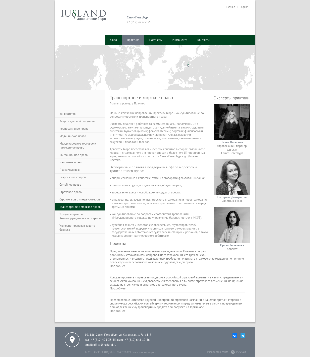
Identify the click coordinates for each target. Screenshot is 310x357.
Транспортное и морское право (80, 207)
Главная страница (120, 103)
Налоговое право (70, 162)
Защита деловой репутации (77, 121)
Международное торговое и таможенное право (77, 145)
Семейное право (70, 184)
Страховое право (70, 192)
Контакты (203, 40)
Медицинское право (72, 136)
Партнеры (155, 40)
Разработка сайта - (218, 352)
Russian (230, 7)
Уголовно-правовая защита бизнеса (77, 228)
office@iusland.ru (104, 345)
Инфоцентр (180, 40)
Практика (133, 40)
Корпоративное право (73, 128)
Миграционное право (73, 155)
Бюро (113, 40)
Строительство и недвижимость (79, 199)
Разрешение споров (72, 177)
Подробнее (117, 266)
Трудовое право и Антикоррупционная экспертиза (80, 216)
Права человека (69, 170)
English (244, 7)
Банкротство (67, 114)
